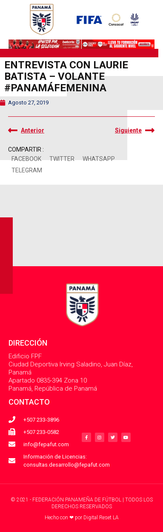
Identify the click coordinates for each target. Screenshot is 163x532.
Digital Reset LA (101, 518)
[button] (26, 159)
